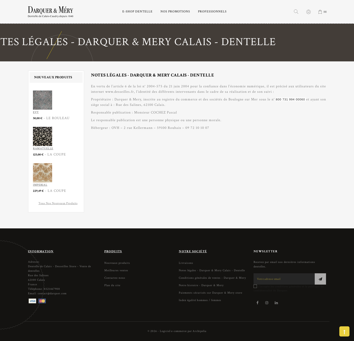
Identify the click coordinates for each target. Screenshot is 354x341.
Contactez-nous (114, 278)
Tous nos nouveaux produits (57, 203)
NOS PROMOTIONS (175, 11)
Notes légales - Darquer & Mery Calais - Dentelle (212, 270)
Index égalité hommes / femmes (200, 300)
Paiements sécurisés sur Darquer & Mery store (210, 293)
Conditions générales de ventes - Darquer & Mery (212, 278)
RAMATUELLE (43, 149)
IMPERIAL (40, 185)
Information (41, 251)
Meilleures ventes (116, 270)
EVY (36, 112)
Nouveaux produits (117, 263)
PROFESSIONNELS (212, 11)
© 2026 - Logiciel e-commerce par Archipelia (177, 331)
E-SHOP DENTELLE (137, 11)
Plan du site (112, 285)
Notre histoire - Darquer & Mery (201, 285)
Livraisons (186, 263)
